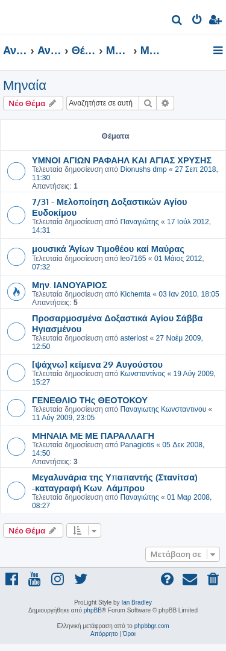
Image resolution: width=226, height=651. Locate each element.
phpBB (93, 610)
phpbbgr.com (151, 626)
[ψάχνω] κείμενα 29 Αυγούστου (97, 364)
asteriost (134, 338)
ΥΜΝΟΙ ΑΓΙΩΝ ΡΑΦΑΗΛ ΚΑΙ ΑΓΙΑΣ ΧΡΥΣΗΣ (122, 159)
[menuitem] (177, 21)
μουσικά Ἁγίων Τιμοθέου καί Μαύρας (108, 248)
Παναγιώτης (139, 222)
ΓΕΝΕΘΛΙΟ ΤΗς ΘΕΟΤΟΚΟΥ (90, 399)
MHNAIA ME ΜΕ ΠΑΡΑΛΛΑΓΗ (93, 435)
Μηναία (24, 85)
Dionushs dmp (143, 169)
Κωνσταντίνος (142, 374)
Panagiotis (137, 445)
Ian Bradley (136, 602)
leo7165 (133, 258)
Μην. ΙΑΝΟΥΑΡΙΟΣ (69, 284)
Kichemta (135, 294)
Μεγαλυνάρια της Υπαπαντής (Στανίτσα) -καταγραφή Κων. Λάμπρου (115, 482)
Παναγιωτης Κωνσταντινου (163, 409)
